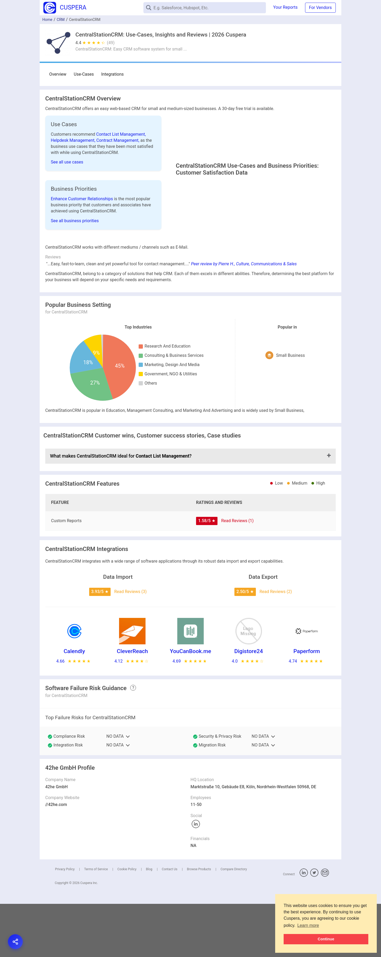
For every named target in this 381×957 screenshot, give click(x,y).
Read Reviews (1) (237, 573)
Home (47, 19)
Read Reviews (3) (130, 644)
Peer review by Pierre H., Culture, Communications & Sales (244, 317)
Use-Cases (84, 74)
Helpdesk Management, (73, 140)
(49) (111, 42)
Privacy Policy (65, 922)
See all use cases (67, 162)
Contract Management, (118, 140)
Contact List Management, (121, 134)
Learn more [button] (308, 925)
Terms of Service (96, 922)
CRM (61, 19)
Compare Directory (233, 922)
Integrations (112, 74)
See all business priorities (75, 244)
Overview (57, 74)
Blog (149, 922)
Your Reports (285, 7)
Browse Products (199, 922)
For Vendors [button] (320, 7)
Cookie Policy (127, 922)
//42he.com (56, 857)
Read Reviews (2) (276, 644)
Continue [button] (326, 939)
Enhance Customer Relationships (82, 222)
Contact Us (170, 922)
